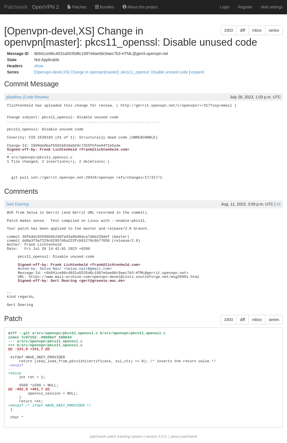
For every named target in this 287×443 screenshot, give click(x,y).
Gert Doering (17, 204)
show (38, 66)
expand (197, 72)
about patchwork (183, 436)
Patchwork (16, 7)
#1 (278, 204)
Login (225, 7)
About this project (140, 7)
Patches (76, 7)
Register (245, 7)
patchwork (98, 436)
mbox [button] (256, 30)
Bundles (104, 7)
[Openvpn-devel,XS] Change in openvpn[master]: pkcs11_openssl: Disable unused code (111, 72)
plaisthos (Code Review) (27, 97)
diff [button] (242, 30)
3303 (228, 30)
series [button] (274, 30)
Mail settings (272, 7)
